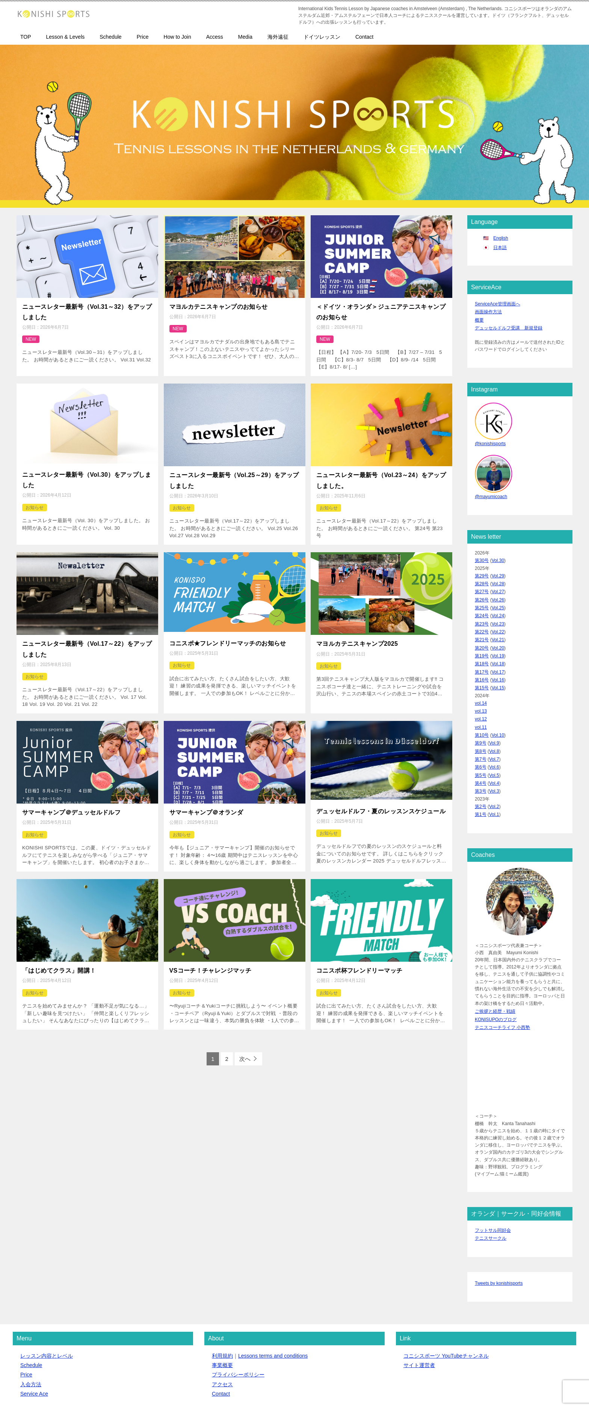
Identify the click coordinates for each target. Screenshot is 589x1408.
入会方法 (30, 1350)
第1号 (480, 786)
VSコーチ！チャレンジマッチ (210, 954)
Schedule (110, 37)
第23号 (482, 613)
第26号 (482, 591)
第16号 (482, 663)
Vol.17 (498, 656)
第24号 (482, 606)
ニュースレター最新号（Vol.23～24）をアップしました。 (381, 474)
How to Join (177, 37)
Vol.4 (494, 757)
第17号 (482, 656)
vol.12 (481, 699)
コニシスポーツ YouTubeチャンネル (446, 1321)
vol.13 (481, 692)
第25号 (482, 598)
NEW (31, 335)
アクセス (222, 1350)
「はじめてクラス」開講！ (59, 954)
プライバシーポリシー (238, 1340)
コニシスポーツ (69, 1390)
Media (245, 37)
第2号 (480, 778)
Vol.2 (494, 778)
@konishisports (490, 440)
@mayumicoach (491, 492)
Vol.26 (498, 591)
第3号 (480, 764)
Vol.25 (498, 598)
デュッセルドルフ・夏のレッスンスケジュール (381, 797)
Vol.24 (498, 606)
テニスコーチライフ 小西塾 (502, 996)
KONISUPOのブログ (496, 988)
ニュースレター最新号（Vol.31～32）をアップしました (87, 309)
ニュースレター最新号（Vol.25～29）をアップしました (234, 474)
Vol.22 (498, 620)
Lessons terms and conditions (273, 1321)
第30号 (482, 555)
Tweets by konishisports (499, 1249)
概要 (479, 317)
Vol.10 (498, 713)
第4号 (480, 757)
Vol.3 (494, 764)
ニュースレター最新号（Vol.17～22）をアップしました (87, 638)
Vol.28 (498, 577)
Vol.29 (498, 570)
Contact (364, 37)
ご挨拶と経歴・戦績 (495, 981)
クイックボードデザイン (184, 1390)
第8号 (480, 728)
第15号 (482, 670)
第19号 (482, 642)
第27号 (482, 584)
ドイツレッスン (322, 37)
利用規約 (222, 1321)
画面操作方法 (488, 310)
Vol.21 (498, 627)
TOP (25, 37)
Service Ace (34, 1359)
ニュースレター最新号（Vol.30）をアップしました (86, 473)
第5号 (480, 749)
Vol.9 (494, 721)
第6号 (480, 742)
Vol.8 (494, 728)
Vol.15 (498, 670)
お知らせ (35, 499)
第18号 (482, 649)
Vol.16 (498, 663)
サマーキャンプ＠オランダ (206, 798)
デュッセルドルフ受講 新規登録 (508, 325)
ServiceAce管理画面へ (497, 303)
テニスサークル (490, 1205)
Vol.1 (494, 786)
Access (214, 37)
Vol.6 (494, 742)
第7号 (480, 735)
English (500, 238)
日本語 (500, 247)
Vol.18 (498, 649)
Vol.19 (498, 642)
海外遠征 (277, 37)
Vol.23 (498, 613)
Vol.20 (498, 634)
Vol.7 (494, 735)
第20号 (482, 634)
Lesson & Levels (65, 37)
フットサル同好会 (493, 1197)
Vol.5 (494, 749)
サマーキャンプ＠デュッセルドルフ (71, 798)
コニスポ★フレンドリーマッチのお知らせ (227, 633)
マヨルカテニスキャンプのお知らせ (218, 305)
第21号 (482, 627)
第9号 (480, 721)
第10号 (482, 713)
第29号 (482, 570)
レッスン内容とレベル (46, 1321)
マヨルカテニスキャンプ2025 (357, 634)
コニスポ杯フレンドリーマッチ (359, 954)
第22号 (482, 620)
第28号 (482, 577)
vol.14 (481, 685)
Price (143, 37)
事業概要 (222, 1331)
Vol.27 (498, 584)
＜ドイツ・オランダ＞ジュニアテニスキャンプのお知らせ (381, 309)
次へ (245, 1042)
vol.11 (481, 706)
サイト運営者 (419, 1331)
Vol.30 (498, 555)
